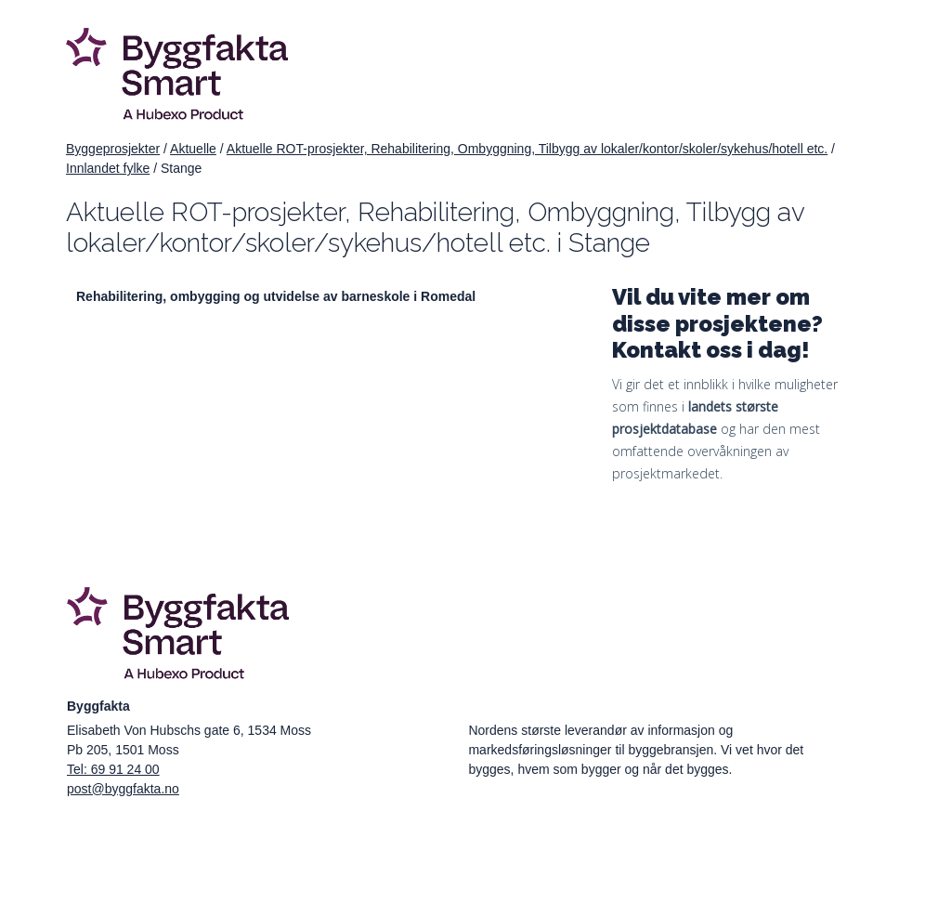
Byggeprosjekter (113, 148)
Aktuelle (193, 148)
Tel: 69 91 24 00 (113, 769)
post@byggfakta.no (123, 788)
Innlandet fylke (108, 168)
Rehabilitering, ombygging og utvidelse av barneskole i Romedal (276, 296)
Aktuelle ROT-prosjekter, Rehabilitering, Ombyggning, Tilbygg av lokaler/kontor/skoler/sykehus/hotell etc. (527, 148)
